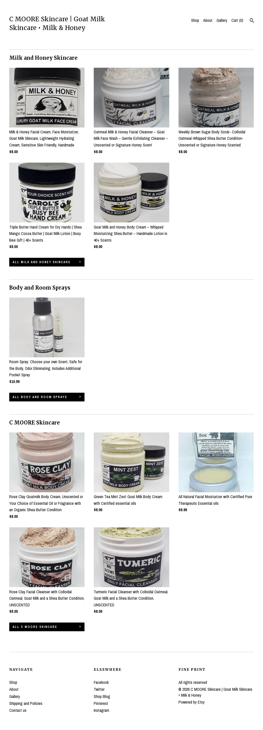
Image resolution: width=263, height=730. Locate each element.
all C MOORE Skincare (35, 627)
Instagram (101, 710)
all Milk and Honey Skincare (42, 262)
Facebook (101, 682)
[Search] (252, 21)
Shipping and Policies (25, 703)
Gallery (222, 20)
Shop (195, 20)
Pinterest (101, 703)
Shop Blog (102, 696)
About (207, 20)
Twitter (99, 689)
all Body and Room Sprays (40, 397)
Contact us (17, 710)
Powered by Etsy (192, 702)
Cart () (237, 20)
